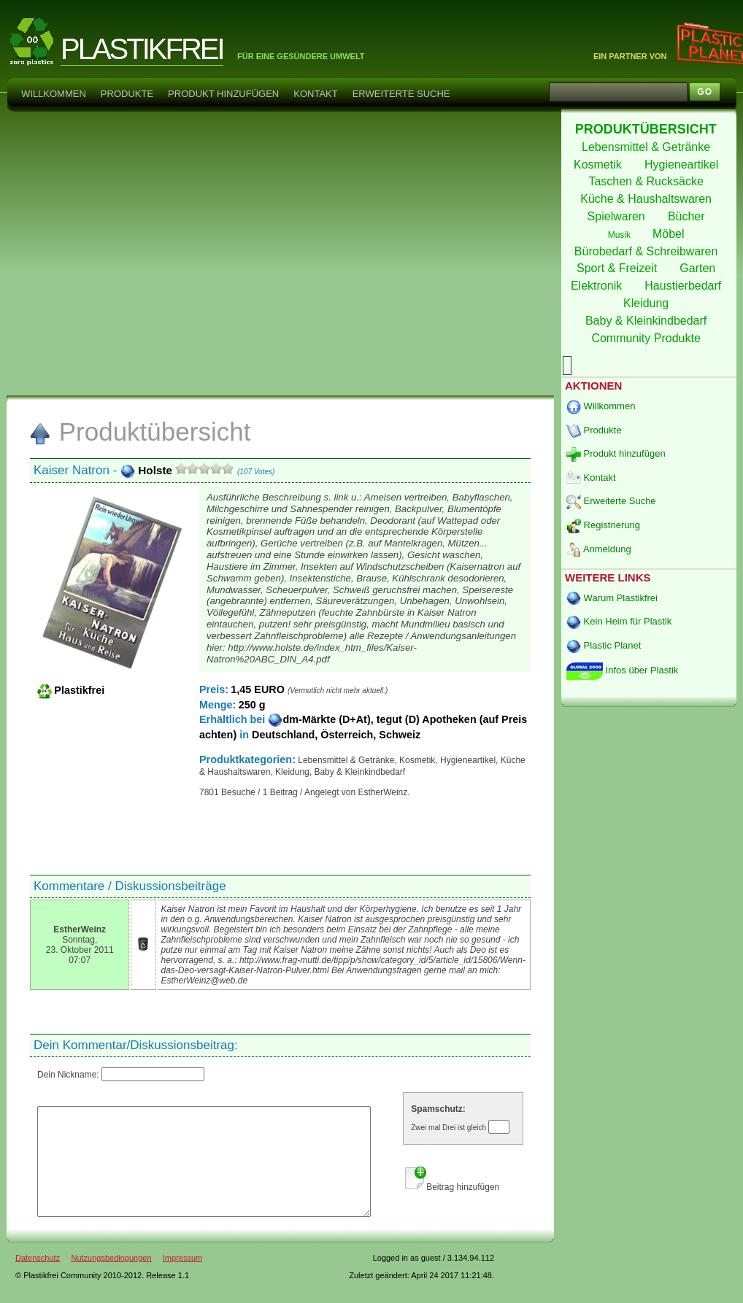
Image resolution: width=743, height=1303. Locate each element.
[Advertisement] (151, 253)
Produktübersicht (139, 431)
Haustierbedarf (684, 285)
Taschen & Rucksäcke (647, 181)
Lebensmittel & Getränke (648, 147)
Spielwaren (618, 216)
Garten (699, 268)
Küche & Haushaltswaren (647, 199)
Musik (621, 235)
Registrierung (603, 524)
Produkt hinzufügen (223, 93)
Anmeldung (598, 549)
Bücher (688, 216)
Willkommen (53, 93)
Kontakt (315, 93)
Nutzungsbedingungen (111, 1279)
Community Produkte (647, 338)
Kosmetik (599, 164)
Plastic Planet (603, 645)
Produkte (127, 93)
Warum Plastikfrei (612, 597)
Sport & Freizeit (619, 268)
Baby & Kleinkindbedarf (647, 320)
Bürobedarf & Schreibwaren (647, 251)
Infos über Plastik (622, 670)
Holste (147, 470)
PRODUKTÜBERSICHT (647, 129)
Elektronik (598, 285)
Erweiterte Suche (401, 93)
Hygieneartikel (683, 164)
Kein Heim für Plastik (618, 621)
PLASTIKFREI (142, 49)
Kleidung (647, 303)
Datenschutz (37, 1279)
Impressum (182, 1279)
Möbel (670, 234)
